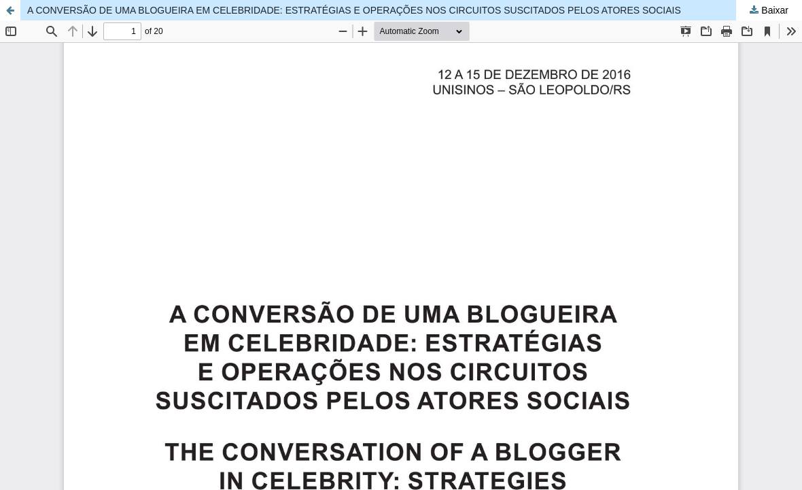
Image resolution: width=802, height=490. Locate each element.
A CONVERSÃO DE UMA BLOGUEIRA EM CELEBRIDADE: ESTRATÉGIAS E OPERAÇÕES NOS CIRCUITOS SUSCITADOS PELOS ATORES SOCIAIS (354, 10)
